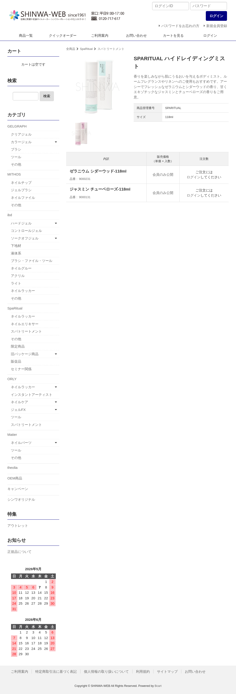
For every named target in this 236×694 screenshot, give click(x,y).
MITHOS (14, 174)
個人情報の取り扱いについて (106, 671)
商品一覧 (26, 35)
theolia (12, 468)
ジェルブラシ (21, 190)
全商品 (70, 49)
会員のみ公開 (163, 174)
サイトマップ (167, 671)
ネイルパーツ (21, 443)
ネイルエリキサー (24, 324)
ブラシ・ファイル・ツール (31, 261)
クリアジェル (21, 134)
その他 (16, 164)
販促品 (16, 361)
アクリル (18, 276)
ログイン (210, 35)
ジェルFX (18, 410)
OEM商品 (14, 478)
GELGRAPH (17, 126)
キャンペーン (17, 489)
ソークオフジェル (24, 238)
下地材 (16, 246)
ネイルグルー (21, 268)
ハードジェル (21, 223)
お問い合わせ (136, 35)
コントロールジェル (26, 231)
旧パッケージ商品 (24, 354)
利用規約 (143, 671)
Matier (12, 434)
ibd (9, 215)
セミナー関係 (21, 369)
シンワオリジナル (21, 499)
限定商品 (18, 346)
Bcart (158, 686)
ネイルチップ (21, 183)
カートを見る (173, 35)
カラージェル (21, 142)
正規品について (19, 552)
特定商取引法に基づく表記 (56, 671)
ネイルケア (19, 402)
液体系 (16, 253)
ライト (16, 283)
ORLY (12, 379)
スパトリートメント (110, 49)
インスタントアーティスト (31, 395)
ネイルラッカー (23, 291)
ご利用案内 (99, 35)
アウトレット (17, 525)
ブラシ (16, 149)
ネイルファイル (23, 198)
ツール (16, 157)
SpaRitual (86, 49)
